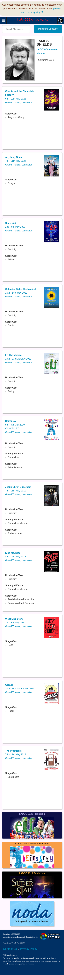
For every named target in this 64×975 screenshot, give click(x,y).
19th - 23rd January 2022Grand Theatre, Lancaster (18, 359)
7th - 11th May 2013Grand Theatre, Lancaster (18, 755)
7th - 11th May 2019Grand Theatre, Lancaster (18, 491)
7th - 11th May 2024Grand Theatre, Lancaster (18, 161)
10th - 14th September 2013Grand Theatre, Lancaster (19, 689)
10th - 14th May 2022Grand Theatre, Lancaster (20, 293)
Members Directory (48, 29)
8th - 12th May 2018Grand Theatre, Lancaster (18, 557)
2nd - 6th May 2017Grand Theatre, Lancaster (18, 623)
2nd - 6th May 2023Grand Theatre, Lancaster (18, 227)
